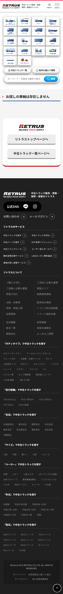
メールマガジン (38, 216)
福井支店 (7, 429)
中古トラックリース (12, 249)
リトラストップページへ (31, 139)
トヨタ (6, 484)
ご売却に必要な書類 (47, 282)
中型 (14, 454)
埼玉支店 (49, 424)
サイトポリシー (22, 579)
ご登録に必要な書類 (16, 288)
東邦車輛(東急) (29, 479)
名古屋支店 (21, 429)
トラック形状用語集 (47, 308)
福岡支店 (36, 429)
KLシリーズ (43, 545)
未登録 (6, 504)
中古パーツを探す (11, 242)
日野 (5, 474)
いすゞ (15, 474)
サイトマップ (19, 574)
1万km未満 (23, 405)
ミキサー (20, 369)
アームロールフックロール (39, 353)
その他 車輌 (8, 380)
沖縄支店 (7, 435)
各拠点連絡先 (44, 328)
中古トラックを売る (41, 235)
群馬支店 (36, 424)
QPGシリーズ (27, 534)
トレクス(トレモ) (48, 479)
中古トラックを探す (12, 235)
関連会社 (10, 333)
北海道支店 (8, 424)
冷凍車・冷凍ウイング (30, 359)
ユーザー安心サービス (42, 249)
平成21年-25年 (10, 509)
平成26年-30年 (39, 504)
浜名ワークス (20, 484)
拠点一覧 (10, 328)
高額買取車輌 (44, 294)
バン (45, 369)
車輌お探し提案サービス (14, 262)
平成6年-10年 (9, 515)
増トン (25, 454)
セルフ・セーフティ (12, 353)
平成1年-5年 (26, 515)
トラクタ (55, 364)
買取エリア (43, 288)
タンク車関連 (24, 374)
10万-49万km (45, 399)
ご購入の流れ (13, 282)
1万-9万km (8, 405)
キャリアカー (40, 364)
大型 (35, 454)
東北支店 (22, 424)
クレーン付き (9, 359)
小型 (5, 454)
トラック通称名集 (46, 314)
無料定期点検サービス (13, 256)
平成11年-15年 (47, 509)
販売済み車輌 (44, 302)
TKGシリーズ (44, 534)
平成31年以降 (20, 504)
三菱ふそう (29, 474)
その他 (48, 484)
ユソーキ (36, 484)
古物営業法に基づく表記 (39, 574)
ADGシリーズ (9, 545)
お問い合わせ (11, 216)
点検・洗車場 (13, 302)
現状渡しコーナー (44, 374)
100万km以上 (9, 399)
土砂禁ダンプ (9, 364)
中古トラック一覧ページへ (31, 153)
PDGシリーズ (44, 540)
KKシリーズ (8, 550)
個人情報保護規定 (40, 579)
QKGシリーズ (9, 534)
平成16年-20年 (29, 509)
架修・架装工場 (14, 308)
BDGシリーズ (27, 545)
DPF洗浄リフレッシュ (42, 242)
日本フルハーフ (10, 479)
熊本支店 (49, 429)
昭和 (39, 515)
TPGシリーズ (9, 540)
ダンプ (49, 359)
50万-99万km (27, 399)
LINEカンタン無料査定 (42, 256)
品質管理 (10, 314)
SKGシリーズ (27, 540)
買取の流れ (12, 294)
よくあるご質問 (45, 333)
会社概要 (10, 322)
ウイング (34, 369)
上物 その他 (24, 380)
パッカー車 (8, 374)
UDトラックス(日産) (48, 474)
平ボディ (24, 364)
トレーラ (7, 369)
